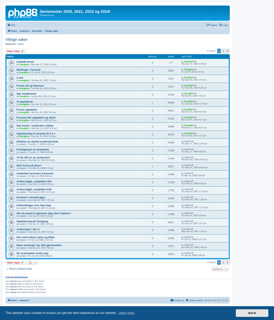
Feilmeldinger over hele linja (34, 205)
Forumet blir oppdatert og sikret (36, 117)
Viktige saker (16, 39)
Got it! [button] (252, 313)
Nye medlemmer (26, 93)
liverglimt (24, 64)
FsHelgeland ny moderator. (33, 149)
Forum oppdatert (27, 109)
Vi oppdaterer (25, 101)
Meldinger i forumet (28, 69)
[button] (228, 51)
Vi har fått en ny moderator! (33, 157)
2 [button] (223, 51)
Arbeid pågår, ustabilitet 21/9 (34, 189)
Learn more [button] (126, 313)
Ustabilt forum (25, 61)
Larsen (20, 44)
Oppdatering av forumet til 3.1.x (36, 133)
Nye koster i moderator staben (35, 125)
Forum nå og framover (30, 85)
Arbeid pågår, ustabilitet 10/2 (34, 181)
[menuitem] (11, 25)
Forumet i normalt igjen (31, 197)
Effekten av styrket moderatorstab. (38, 141)
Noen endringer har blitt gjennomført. (39, 245)
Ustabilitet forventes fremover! (35, 173)
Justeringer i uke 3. (28, 229)
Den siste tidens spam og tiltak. (36, 237)
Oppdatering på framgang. (33, 221)
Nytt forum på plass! (29, 165)
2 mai (20, 77)
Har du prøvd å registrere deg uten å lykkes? (44, 213)
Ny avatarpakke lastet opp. (33, 253)
